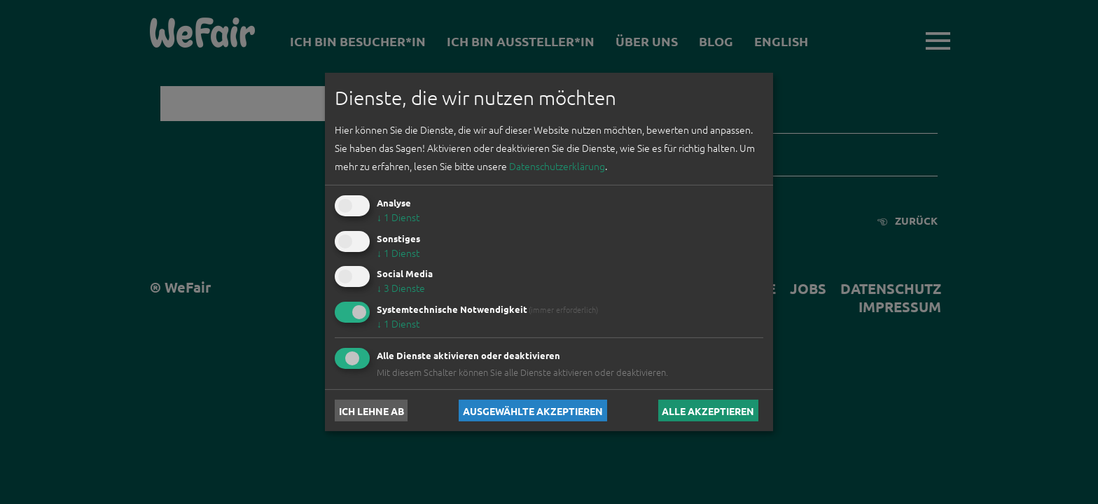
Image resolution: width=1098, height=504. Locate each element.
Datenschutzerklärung (557, 166)
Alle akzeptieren (708, 410)
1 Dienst (398, 217)
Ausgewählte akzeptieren (533, 410)
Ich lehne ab (371, 410)
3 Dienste (401, 288)
